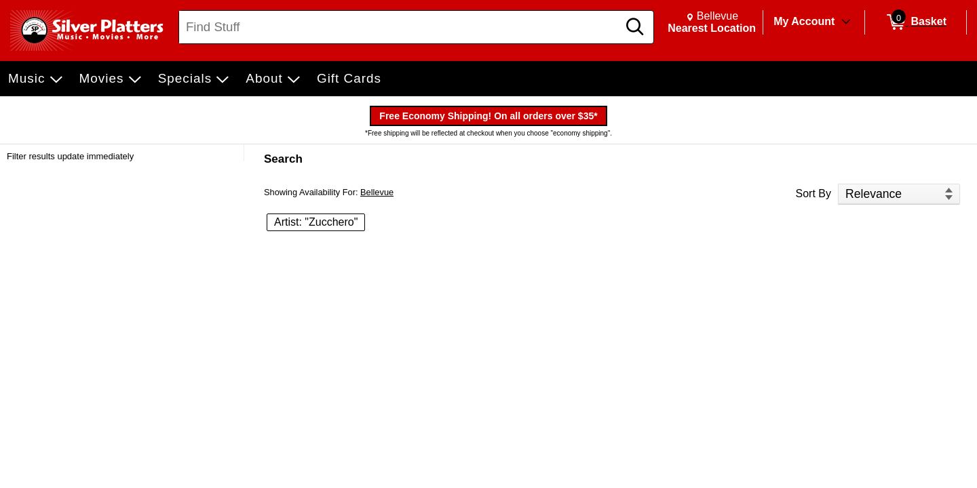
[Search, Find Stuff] (400, 27)
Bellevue (377, 192)
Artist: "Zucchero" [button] (316, 222)
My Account (804, 21)
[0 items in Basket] (915, 22)
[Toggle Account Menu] (846, 22)
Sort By (813, 193)
